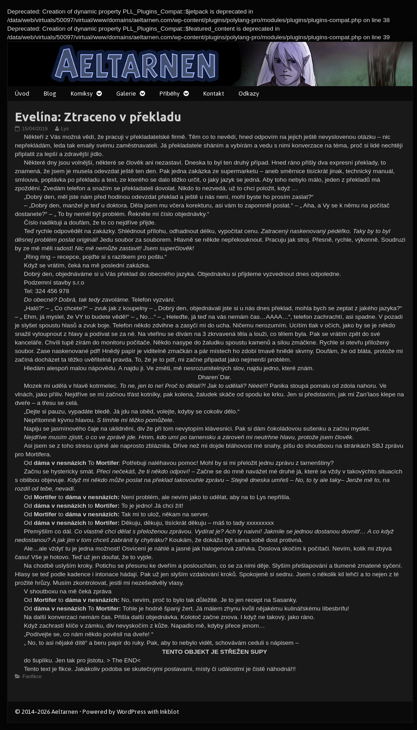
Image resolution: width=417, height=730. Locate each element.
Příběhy (170, 93)
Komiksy (82, 93)
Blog (50, 93)
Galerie (126, 93)
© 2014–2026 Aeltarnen (46, 711)
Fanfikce (32, 676)
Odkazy (248, 93)
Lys (64, 128)
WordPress (131, 711)
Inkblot (169, 711)
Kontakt (213, 93)
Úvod (22, 93)
